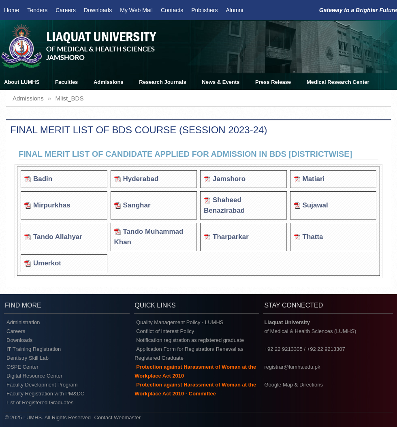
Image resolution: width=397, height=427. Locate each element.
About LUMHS (21, 82)
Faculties (66, 82)
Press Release (273, 82)
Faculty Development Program (42, 385)
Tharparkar (231, 237)
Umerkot (47, 263)
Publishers (204, 10)
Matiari (314, 179)
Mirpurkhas (51, 205)
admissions (28, 98)
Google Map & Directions (293, 385)
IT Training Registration (33, 349)
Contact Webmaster (117, 417)
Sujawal (315, 205)
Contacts (172, 10)
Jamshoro (229, 179)
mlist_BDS (69, 98)
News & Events (220, 82)
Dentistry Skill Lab (27, 358)
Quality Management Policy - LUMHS (179, 322)
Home (11, 10)
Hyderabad (141, 179)
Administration (23, 322)
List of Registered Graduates (39, 402)
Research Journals (162, 82)
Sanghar (137, 205)
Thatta (313, 237)
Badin (42, 179)
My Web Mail (136, 10)
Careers (65, 10)
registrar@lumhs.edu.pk (292, 367)
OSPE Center (22, 367)
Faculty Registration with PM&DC (45, 394)
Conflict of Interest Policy (165, 331)
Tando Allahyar (57, 237)
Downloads (98, 10)
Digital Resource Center (34, 376)
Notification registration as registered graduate (190, 340)
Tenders (37, 10)
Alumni (234, 10)
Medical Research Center (338, 82)
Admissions (109, 82)
